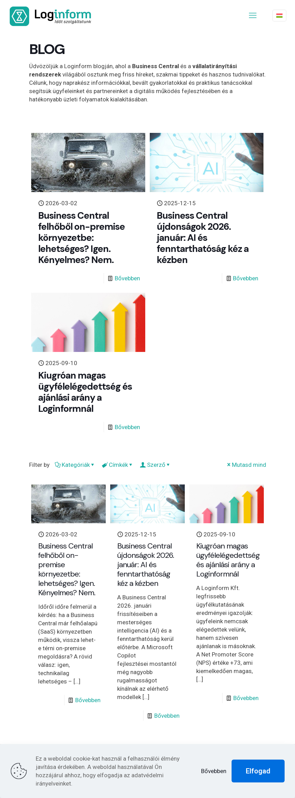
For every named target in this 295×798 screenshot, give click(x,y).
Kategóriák (75, 464)
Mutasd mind (246, 464)
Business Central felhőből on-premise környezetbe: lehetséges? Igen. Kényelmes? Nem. (81, 237)
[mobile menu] (253, 15)
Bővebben (127, 278)
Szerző (155, 464)
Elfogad (258, 771)
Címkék (118, 464)
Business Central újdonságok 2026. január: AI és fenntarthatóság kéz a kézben (203, 237)
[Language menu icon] (279, 15)
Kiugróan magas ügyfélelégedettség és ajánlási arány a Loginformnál (85, 392)
